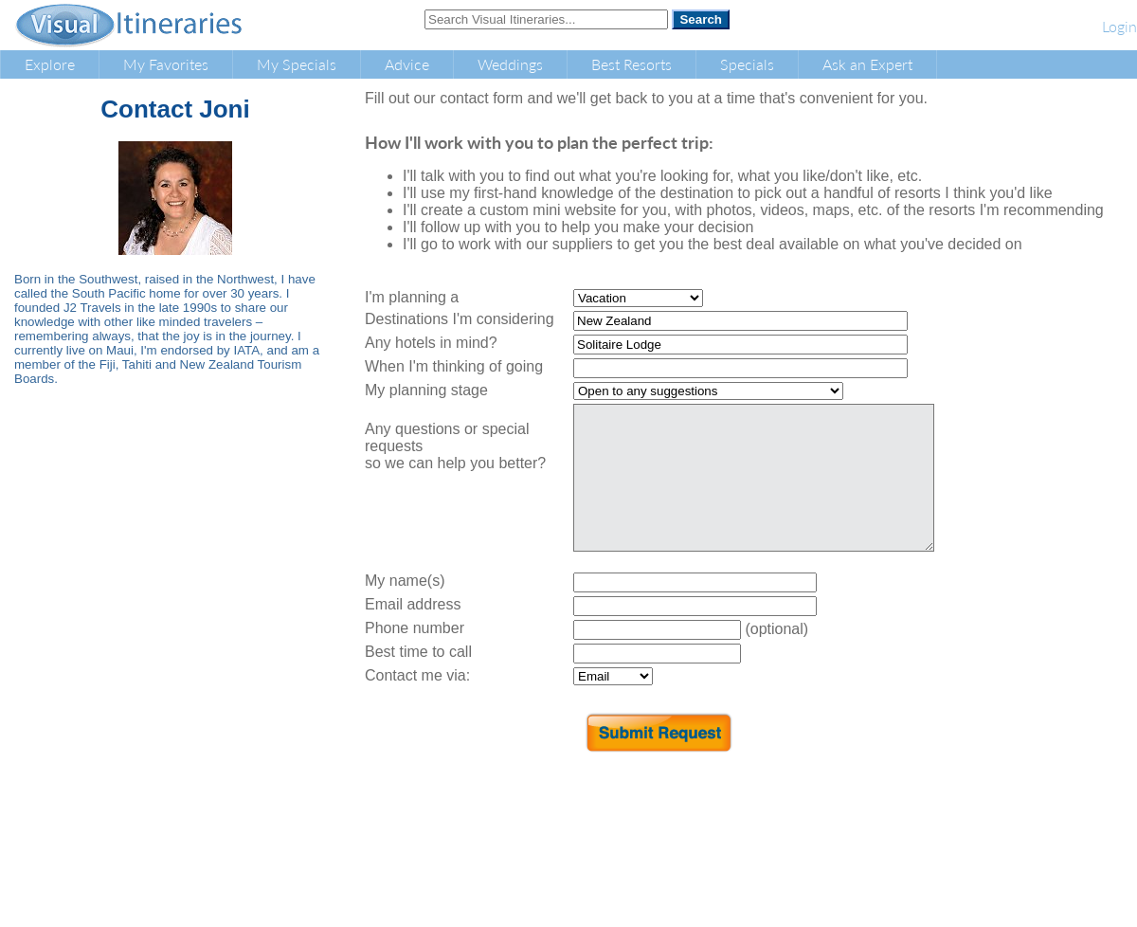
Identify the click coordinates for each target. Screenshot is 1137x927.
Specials (747, 64)
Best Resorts (631, 64)
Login (1119, 26)
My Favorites (165, 64)
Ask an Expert (867, 64)
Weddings (510, 64)
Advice (407, 64)
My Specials (296, 64)
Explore (50, 64)
